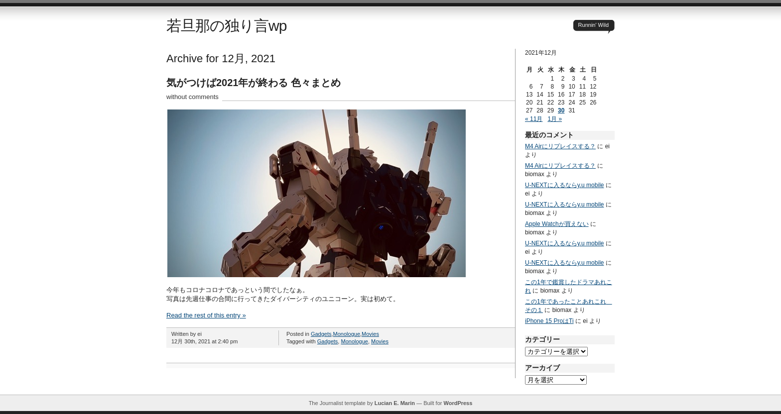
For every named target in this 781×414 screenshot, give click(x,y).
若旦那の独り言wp (226, 25)
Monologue (346, 334)
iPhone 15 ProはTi (549, 320)
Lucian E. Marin (395, 403)
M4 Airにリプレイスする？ (560, 146)
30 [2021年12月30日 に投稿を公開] (561, 110)
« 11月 (533, 118)
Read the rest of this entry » (206, 315)
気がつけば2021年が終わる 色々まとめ (253, 82)
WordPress (457, 403)
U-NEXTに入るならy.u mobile (564, 185)
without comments (192, 97)
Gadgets (321, 334)
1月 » (554, 118)
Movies (370, 334)
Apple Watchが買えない (557, 223)
